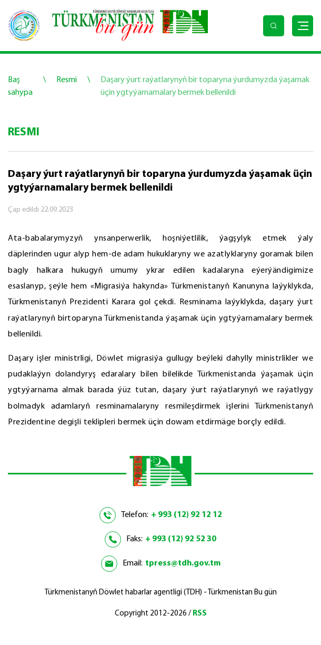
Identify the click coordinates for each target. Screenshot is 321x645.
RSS (200, 614)
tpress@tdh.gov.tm (182, 563)
